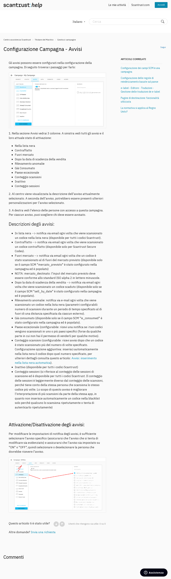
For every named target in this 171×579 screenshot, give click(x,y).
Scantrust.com (140, 5)
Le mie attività (117, 5)
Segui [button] (163, 47)
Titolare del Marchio (44, 39)
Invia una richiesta (43, 532)
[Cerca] (128, 21)
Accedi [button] (161, 4)
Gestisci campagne (66, 39)
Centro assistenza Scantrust (17, 39)
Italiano (78, 21)
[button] (56, 524)
